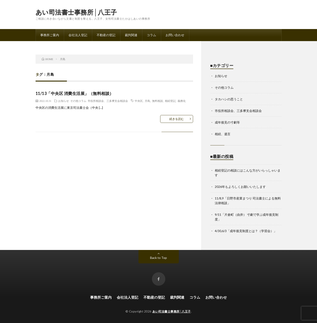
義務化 (182, 100)
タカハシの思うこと (229, 99)
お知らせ (63, 100)
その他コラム (78, 100)
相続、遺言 (222, 134)
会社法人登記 (77, 35)
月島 (147, 100)
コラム (151, 35)
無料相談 (157, 100)
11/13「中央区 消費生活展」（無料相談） (75, 93)
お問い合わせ (175, 35)
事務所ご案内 (49, 35)
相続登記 (170, 100)
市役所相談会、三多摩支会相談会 (108, 100)
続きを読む (176, 119)
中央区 (139, 100)
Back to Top (158, 258)
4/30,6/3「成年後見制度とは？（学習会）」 (246, 231)
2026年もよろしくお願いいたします (240, 187)
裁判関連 (131, 35)
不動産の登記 (106, 35)
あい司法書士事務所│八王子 (76, 12)
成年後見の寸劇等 (227, 122)
